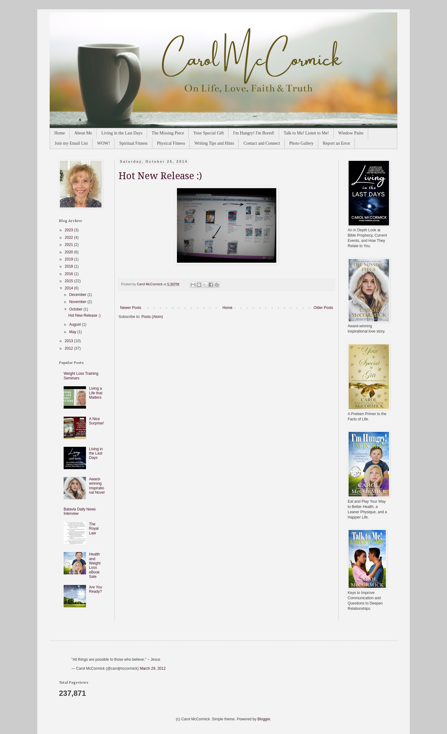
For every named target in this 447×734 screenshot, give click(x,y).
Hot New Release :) (160, 175)
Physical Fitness (171, 143)
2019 (69, 259)
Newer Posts (130, 308)
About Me (83, 133)
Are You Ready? (95, 589)
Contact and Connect (261, 143)
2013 (69, 341)
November (78, 302)
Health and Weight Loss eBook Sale (95, 565)
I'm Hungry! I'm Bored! (253, 133)
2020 (69, 252)
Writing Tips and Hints (214, 143)
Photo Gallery (301, 143)
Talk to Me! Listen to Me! (306, 133)
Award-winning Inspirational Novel (97, 486)
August (75, 324)
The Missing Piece (168, 133)
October (76, 309)
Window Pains (351, 133)
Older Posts (323, 308)
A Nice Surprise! (96, 421)
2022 (69, 237)
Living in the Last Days (121, 133)
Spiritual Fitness (133, 143)
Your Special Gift (208, 133)
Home (59, 133)
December (78, 294)
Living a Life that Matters (95, 393)
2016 (69, 274)
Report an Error (336, 143)
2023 (69, 230)
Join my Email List (71, 143)
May (73, 332)
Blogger (263, 719)
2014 (69, 288)
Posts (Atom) (152, 317)
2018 (69, 266)
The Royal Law (94, 528)
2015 (69, 281)
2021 (69, 244)
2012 (69, 348)
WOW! (103, 143)
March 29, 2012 (152, 668)
